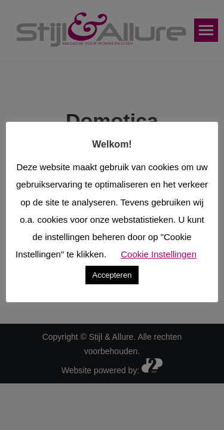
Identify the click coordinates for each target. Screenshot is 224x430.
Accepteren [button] (112, 275)
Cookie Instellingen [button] (159, 254)
